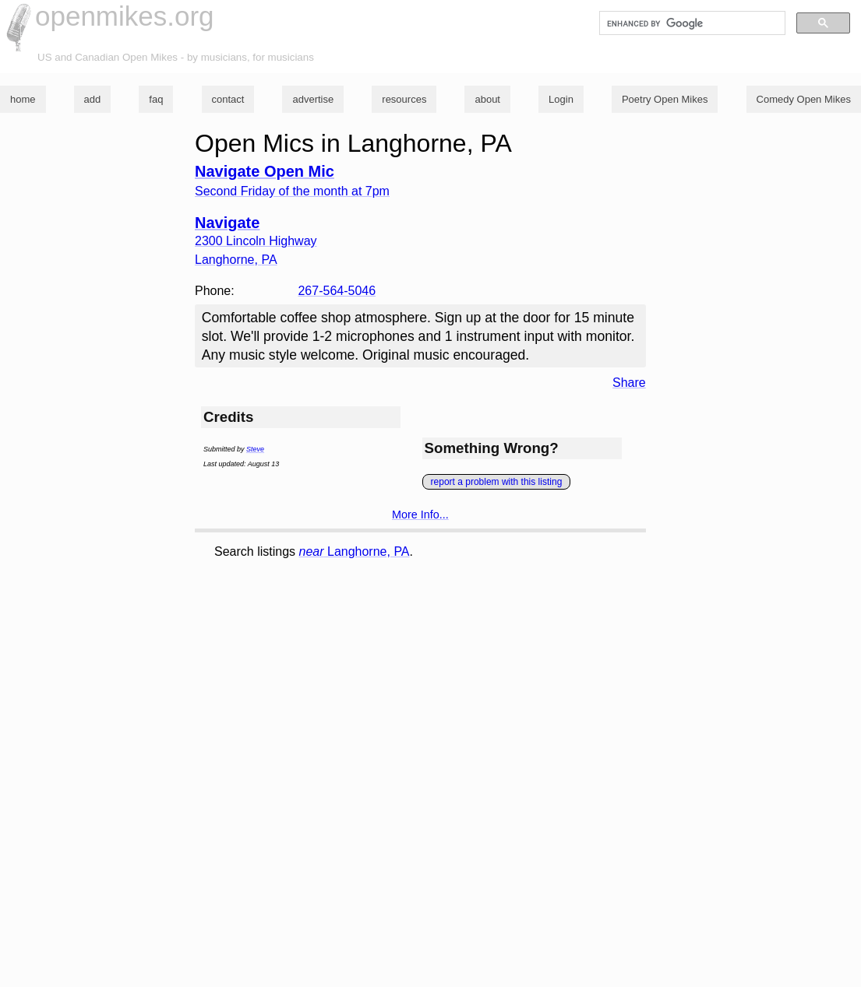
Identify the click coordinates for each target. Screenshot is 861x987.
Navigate (227, 222)
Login (561, 99)
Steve (255, 449)
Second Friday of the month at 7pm (292, 191)
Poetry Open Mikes (665, 99)
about (487, 99)
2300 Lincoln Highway (256, 241)
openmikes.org (124, 16)
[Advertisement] (463, 680)
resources (404, 99)
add (92, 99)
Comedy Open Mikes (804, 99)
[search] (691, 23)
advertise (312, 99)
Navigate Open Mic (264, 171)
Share (629, 382)
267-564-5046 (337, 290)
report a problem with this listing (497, 481)
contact (228, 99)
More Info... (420, 514)
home (23, 99)
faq (156, 99)
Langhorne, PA (354, 551)
